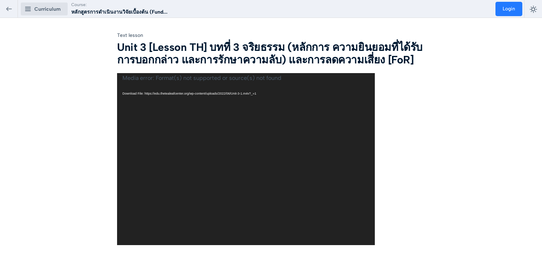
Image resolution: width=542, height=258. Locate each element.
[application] (246, 159)
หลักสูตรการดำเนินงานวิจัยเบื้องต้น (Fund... (119, 12)
